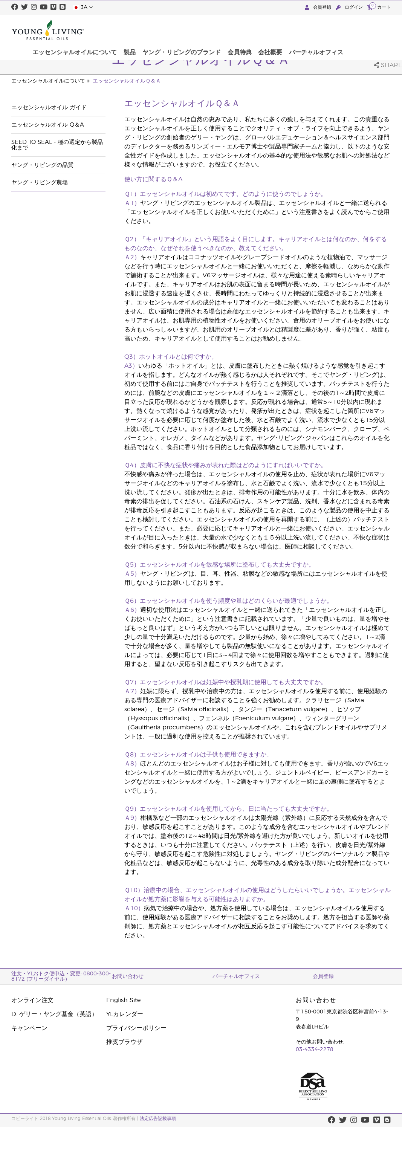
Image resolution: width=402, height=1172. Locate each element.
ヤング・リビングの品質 (42, 165)
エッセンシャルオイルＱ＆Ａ (127, 81)
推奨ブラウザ (124, 1042)
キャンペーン (29, 1028)
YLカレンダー (124, 1014)
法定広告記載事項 (158, 1118)
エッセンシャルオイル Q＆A (47, 125)
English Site (123, 1000)
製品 (183, 30)
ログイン (350, 7)
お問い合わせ (128, 976)
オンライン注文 (32, 1000)
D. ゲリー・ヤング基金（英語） (54, 1014)
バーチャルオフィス (361, 30)
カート (379, 7)
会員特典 (289, 30)
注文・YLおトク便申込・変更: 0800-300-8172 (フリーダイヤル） (61, 976)
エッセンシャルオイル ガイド (49, 107)
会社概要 (318, 30)
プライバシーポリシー (136, 1028)
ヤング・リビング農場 (39, 182)
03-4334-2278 (314, 1049)
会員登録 (319, 7)
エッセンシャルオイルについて (131, 30)
